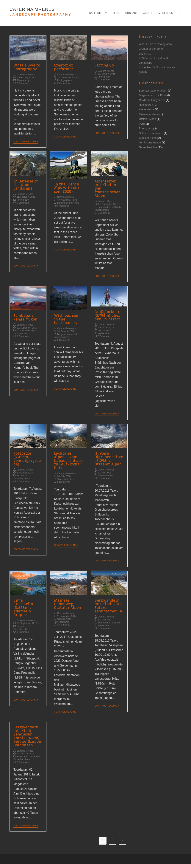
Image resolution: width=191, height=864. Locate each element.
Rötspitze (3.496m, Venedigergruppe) (27, 452)
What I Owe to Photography (26, 67)
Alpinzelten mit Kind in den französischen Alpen (108, 186)
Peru (142, 122)
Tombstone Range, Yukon (24, 312)
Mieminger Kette (149, 113)
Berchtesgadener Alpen (153, 90)
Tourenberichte (61, 204)
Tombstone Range (26, 325)
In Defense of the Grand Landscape (25, 184)
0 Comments (23, 82)
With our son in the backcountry (68, 312)
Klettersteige (146, 108)
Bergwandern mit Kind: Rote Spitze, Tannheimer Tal (108, 598)
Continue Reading (25, 141)
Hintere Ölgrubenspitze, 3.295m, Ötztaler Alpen (109, 452)
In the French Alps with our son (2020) (66, 187)
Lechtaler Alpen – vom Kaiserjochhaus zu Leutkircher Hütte (68, 454)
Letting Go (104, 65)
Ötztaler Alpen (64, 611)
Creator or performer (63, 67)
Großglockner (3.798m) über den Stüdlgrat (107, 310)
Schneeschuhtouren (151, 132)
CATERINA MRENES (40, 12)
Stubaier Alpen (148, 136)
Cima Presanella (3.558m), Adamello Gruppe (27, 598)
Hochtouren (103, 324)
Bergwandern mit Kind (68, 201)
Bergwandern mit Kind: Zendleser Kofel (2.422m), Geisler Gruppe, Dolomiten (27, 727)
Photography (23, 80)
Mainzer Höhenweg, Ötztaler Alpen (66, 596)
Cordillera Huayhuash (152, 99)
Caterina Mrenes (25, 74)
